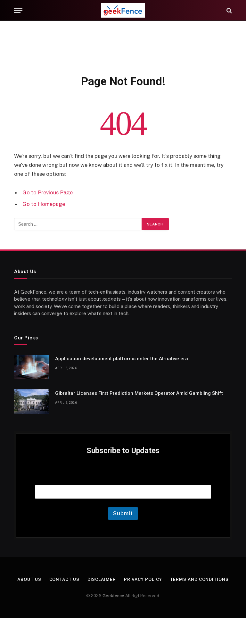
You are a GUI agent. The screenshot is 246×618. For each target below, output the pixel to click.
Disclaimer (101, 579)
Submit (123, 513)
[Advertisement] (123, 46)
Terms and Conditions (199, 579)
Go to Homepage (43, 204)
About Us (29, 579)
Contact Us (64, 579)
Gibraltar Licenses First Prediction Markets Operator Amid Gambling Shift (139, 393)
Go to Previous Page (47, 192)
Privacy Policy (143, 579)
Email (123, 477)
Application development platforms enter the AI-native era (121, 359)
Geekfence (113, 595)
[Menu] (18, 10)
